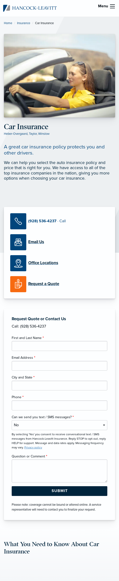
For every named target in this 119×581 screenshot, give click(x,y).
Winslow (43, 134)
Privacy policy (33, 447)
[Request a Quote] (59, 284)
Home (8, 23)
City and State (23, 377)
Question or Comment (29, 456)
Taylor (33, 134)
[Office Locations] (59, 263)
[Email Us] (36, 242)
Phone (18, 397)
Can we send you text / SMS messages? (43, 417)
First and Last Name (28, 338)
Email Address (23, 358)
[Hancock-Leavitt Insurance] (30, 8)
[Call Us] (59, 221)
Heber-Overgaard (15, 134)
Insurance (23, 23)
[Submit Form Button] (59, 491)
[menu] (112, 6)
